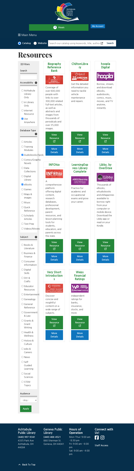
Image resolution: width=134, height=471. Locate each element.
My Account (97, 26)
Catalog (26, 43)
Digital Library (27, 178)
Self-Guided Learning (28, 365)
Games (27, 189)
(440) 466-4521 (52, 437)
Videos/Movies (32, 229)
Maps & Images (28, 196)
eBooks (28, 184)
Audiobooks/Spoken (35, 155)
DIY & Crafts (27, 279)
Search (23, 71)
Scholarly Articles (29, 217)
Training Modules (28, 148)
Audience (25, 394)
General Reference (29, 306)
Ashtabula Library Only (29, 94)
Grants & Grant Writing (28, 324)
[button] (28, 83)
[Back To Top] (67, 465)
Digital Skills (27, 271)
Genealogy (29, 299)
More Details (54, 150)
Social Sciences (28, 375)
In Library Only (29, 104)
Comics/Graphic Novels (32, 161)
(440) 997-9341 (26, 437)
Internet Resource (29, 112)
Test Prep (29, 224)
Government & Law (31, 314)
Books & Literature (29, 246)
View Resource (54, 136)
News (27, 357)
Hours (62, 27)
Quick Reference (29, 209)
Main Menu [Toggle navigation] (27, 34)
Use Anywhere (29, 120)
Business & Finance (29, 255)
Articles (28, 142)
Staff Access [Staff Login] (101, 445)
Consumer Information (30, 263)
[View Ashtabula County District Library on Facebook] (97, 438)
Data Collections (30, 170)
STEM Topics (27, 383)
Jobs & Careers (28, 350)
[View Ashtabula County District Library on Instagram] (102, 438)
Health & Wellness (28, 334)
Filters (25, 64)
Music (27, 202)
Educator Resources (29, 288)
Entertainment (31, 294)
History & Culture (29, 342)
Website (42, 43)
